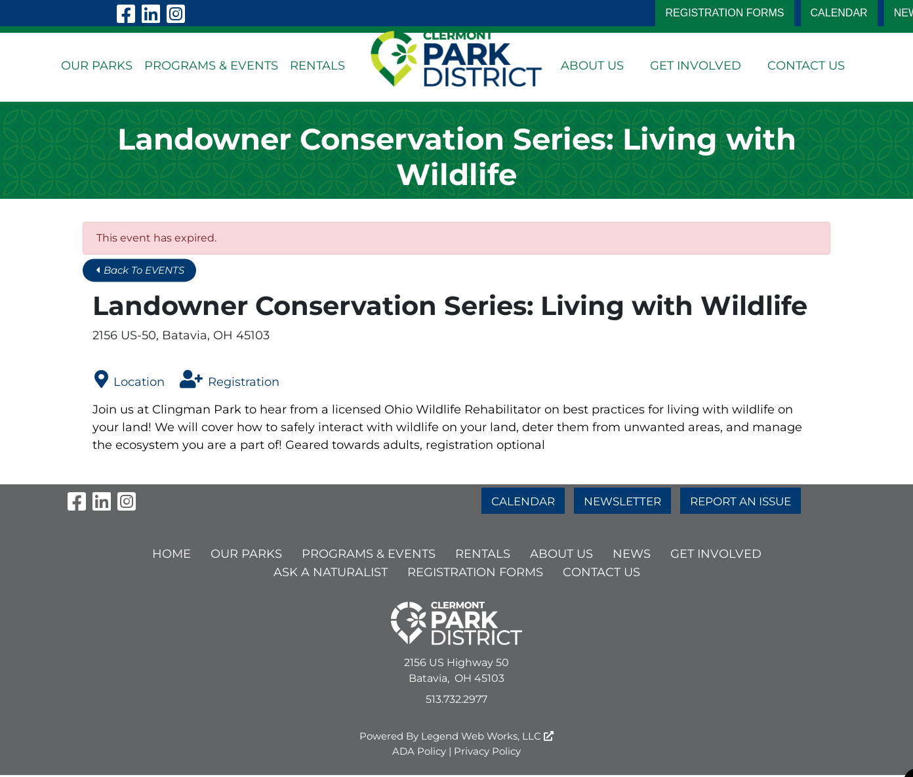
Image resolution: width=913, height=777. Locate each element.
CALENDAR (839, 12)
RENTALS (317, 65)
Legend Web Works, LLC (487, 738)
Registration (229, 379)
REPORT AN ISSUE (745, 498)
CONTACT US (806, 65)
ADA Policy (419, 753)
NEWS (632, 556)
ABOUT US (592, 65)
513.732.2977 (456, 701)
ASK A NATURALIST (331, 574)
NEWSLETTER (620, 498)
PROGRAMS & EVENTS (211, 65)
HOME (171, 556)
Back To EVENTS (144, 270)
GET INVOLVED (695, 65)
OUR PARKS (96, 65)
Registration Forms (724, 12)
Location (129, 379)
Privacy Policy (487, 753)
